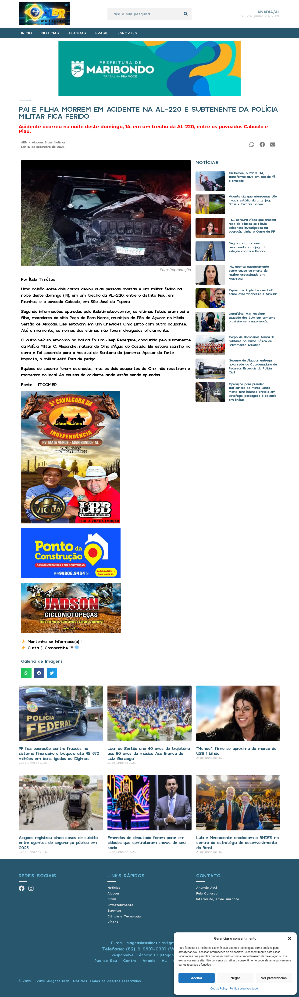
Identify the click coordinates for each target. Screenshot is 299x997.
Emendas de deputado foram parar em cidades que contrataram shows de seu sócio (146, 842)
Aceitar (196, 978)
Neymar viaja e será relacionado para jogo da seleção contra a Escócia (247, 247)
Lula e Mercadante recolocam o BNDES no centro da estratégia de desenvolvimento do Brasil (237, 842)
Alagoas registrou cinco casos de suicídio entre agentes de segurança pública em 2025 (58, 842)
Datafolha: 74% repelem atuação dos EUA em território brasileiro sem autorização (252, 317)
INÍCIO (26, 33)
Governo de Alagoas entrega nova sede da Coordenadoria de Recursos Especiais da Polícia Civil (253, 366)
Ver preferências (274, 978)
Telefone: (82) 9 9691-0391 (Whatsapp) (149, 949)
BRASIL (101, 33)
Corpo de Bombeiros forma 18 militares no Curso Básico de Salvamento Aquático (251, 341)
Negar (235, 978)
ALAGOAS (77, 33)
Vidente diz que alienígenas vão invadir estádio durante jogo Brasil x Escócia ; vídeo (253, 200)
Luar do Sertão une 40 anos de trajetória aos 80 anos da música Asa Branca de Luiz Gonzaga (148, 753)
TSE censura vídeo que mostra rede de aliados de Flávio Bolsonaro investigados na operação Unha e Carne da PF (252, 225)
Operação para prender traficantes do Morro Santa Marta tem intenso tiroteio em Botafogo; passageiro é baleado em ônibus (252, 392)
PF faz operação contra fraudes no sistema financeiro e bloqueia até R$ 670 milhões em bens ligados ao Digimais (59, 753)
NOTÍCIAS (50, 33)
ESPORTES (127, 33)
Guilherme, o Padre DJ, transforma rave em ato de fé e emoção (252, 177)
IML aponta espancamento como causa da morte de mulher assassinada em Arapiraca (249, 272)
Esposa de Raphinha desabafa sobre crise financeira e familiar (253, 292)
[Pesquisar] (186, 14)
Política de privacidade (244, 988)
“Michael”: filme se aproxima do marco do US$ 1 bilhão (236, 751)
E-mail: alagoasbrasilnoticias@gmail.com (149, 942)
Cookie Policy (218, 988)
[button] (289, 938)
